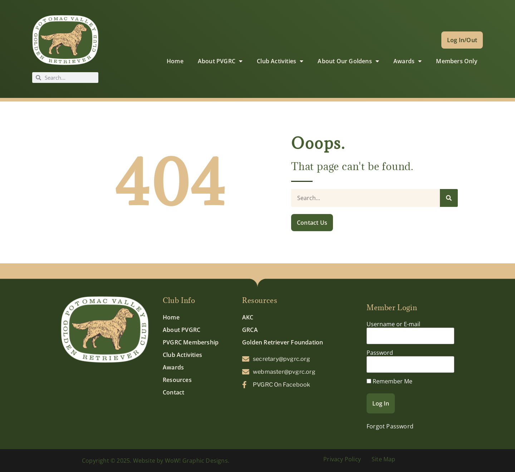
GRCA (250, 330)
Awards (407, 61)
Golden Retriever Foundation (282, 342)
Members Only (456, 61)
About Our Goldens (348, 61)
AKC (248, 317)
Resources (177, 380)
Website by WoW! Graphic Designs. (181, 460)
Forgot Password (390, 426)
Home (175, 61)
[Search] (449, 198)
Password (380, 353)
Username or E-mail (393, 324)
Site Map (384, 459)
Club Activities (280, 61)
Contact (173, 392)
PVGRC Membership (191, 342)
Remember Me (389, 381)
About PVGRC (220, 61)
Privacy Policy (342, 459)
